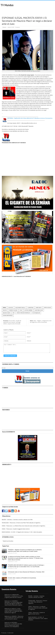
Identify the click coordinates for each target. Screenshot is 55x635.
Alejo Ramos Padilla (20, 307)
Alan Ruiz (10, 307)
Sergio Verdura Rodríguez (23, 312)
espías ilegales (47, 307)
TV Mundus (7, 5)
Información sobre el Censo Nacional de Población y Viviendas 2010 (26, 572)
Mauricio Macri (6, 312)
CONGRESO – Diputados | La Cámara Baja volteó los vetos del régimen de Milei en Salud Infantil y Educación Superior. (14, 603)
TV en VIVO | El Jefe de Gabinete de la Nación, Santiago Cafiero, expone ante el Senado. (12, 322)
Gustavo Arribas (28, 310)
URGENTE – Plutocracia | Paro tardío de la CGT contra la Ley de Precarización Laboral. (14, 617)
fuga (21, 310)
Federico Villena (13, 310)
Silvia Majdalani (36, 312)
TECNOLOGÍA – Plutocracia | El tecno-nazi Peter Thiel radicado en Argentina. (21, 522)
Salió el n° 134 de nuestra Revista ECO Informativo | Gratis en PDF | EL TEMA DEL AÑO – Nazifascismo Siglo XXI (14, 610)
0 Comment (17, 27)
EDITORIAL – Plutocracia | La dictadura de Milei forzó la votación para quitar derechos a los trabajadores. (13, 624)
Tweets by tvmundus (8, 541)
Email (28, 337)
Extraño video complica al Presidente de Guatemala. (22, 578)
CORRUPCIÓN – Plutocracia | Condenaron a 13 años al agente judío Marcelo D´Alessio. (14, 596)
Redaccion (4, 27)
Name (28, 333)
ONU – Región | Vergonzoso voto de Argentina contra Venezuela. (40, 321)
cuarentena (31, 307)
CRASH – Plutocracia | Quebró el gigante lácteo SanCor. (16, 529)
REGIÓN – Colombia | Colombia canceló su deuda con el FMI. (17, 519)
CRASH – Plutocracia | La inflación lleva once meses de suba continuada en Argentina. (23, 526)
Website (29, 341)
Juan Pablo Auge (39, 310)
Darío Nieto (39, 307)
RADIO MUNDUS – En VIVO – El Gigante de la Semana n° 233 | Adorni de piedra (22, 532)
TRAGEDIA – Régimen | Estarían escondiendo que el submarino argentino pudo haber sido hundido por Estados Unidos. (25, 550)
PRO (14, 312)
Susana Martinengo (8, 315)
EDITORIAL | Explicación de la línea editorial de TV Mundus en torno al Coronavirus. (30, 118)
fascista (5, 310)
